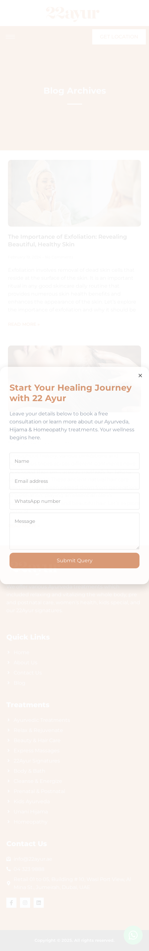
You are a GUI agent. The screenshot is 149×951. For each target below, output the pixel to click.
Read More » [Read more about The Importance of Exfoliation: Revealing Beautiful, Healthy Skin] (24, 324)
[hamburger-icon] (10, 36)
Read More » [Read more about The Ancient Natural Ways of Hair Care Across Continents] (24, 526)
